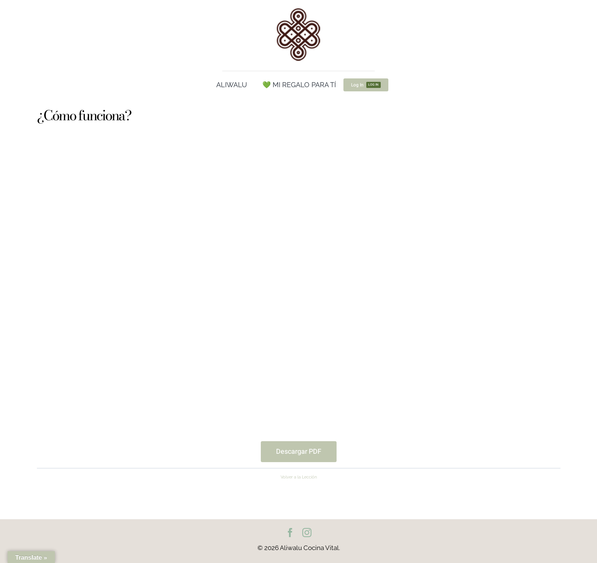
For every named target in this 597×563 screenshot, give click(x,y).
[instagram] (306, 532)
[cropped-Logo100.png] (298, 8)
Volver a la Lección (299, 477)
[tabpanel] (298, 299)
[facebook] (290, 532)
